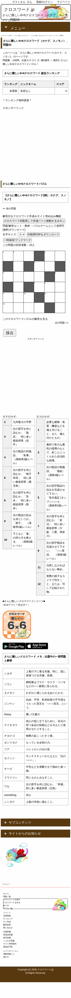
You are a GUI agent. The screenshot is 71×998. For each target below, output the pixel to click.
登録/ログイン (44, 1)
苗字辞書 (7, 938)
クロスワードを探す (11, 899)
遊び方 (6, 957)
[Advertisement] (35, 145)
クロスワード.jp (19, 9)
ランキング (8, 919)
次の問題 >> (61, 322)
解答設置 (7, 925)
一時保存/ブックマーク (17, 240)
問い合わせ (8, 928)
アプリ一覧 (8, 909)
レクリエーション (10, 951)
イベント (7, 913)
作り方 (6, 906)
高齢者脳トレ (9, 954)
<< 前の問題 (9, 208)
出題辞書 (7, 932)
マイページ (63, 1)
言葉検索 (7, 916)
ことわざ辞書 (9, 941)
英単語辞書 (8, 935)
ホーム (6, 893)
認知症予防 (8, 947)
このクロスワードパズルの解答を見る (25, 318)
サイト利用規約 (9, 944)
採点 (9, 333)
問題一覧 (7, 896)
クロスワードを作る (11, 902)
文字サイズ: (10, 234)
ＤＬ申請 (7, 922)
